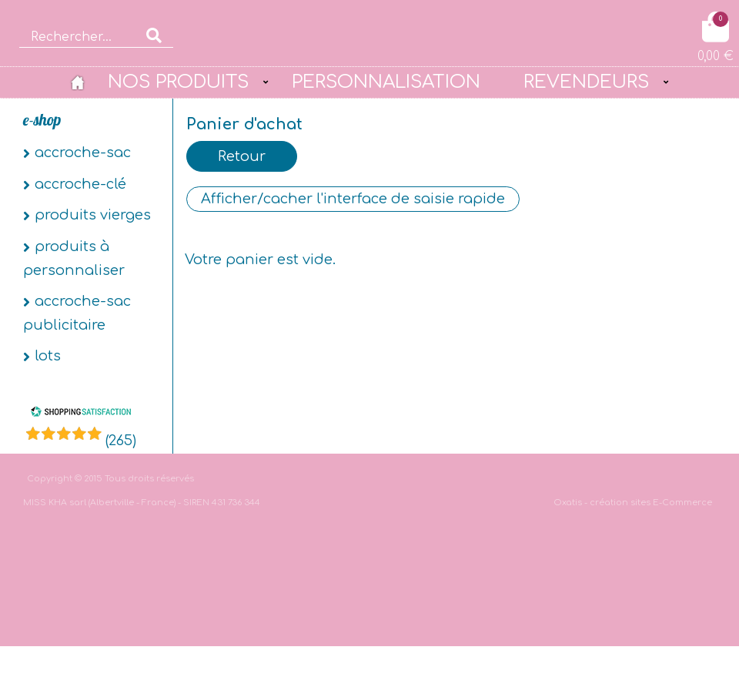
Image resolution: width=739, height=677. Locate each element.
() (120, 440)
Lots (48, 356)
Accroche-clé (80, 184)
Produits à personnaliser (74, 258)
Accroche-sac (83, 152)
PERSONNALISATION (386, 82)
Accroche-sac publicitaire (77, 313)
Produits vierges (93, 215)
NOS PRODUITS (178, 82)
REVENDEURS (586, 82)
